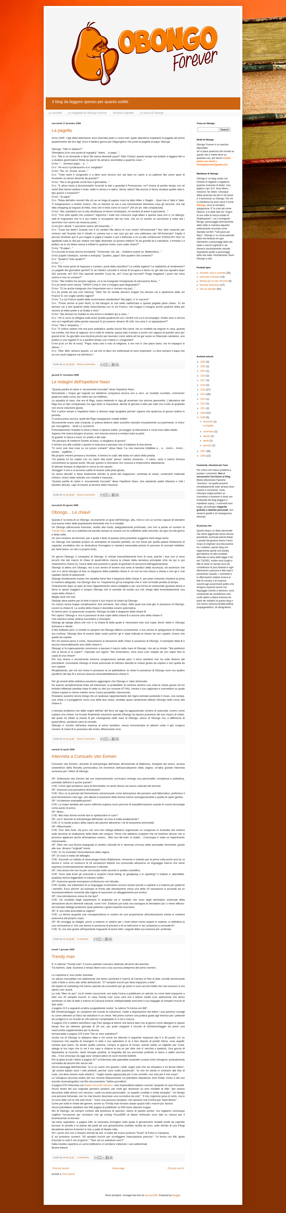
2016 (203, 385)
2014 (203, 394)
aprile (206, 440)
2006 (203, 455)
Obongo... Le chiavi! (71, 512)
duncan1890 (151, 1195)
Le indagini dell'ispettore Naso (81, 381)
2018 (203, 375)
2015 (203, 389)
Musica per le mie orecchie (214, 281)
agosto (207, 436)
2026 (203, 361)
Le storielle (55, 112)
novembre (208, 431)
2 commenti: (83, 939)
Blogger (176, 1195)
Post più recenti (61, 1168)
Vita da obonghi (208, 289)
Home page (118, 1168)
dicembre (208, 421)
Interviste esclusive (210, 276)
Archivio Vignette (123, 112)
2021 (203, 371)
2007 (203, 451)
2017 (203, 380)
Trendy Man (59, 530)
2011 (203, 408)
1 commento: (83, 1157)
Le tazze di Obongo (152, 112)
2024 (203, 366)
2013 (203, 399)
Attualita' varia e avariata (213, 272)
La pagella (62, 130)
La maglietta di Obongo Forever (87, 112)
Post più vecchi (176, 1168)
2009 (203, 412)
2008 (203, 417)
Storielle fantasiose (210, 285)
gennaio (207, 445)
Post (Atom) (68, 1174)
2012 (203, 403)
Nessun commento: (86, 364)
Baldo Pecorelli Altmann (98, 1085)
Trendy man (63, 956)
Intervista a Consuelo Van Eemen (84, 756)
